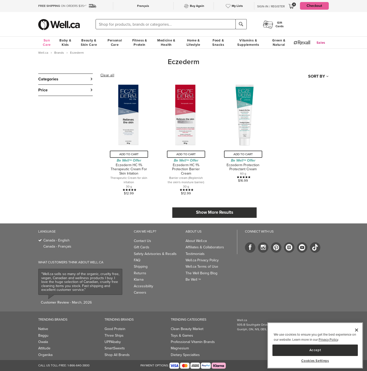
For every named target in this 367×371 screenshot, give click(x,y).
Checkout (314, 5)
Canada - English (56, 240)
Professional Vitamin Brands (193, 342)
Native (43, 329)
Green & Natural (278, 42)
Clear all (107, 75)
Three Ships (114, 335)
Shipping (141, 266)
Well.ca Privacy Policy (202, 260)
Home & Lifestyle (193, 42)
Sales (321, 42)
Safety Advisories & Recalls (155, 253)
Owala (43, 342)
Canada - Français (57, 246)
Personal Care (115, 42)
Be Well (193, 279)
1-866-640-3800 (78, 365)
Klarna (138, 279)
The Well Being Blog (201, 273)
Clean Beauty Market (187, 329)
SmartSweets (114, 348)
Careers (140, 292)
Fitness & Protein (139, 42)
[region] (315, 345)
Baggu (43, 335)
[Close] (356, 330)
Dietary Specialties (185, 355)
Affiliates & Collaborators (205, 247)
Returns (140, 273)
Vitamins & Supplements (248, 42)
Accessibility (143, 286)
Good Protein (114, 329)
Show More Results (214, 212)
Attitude (44, 348)
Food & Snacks (218, 42)
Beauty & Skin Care (89, 42)
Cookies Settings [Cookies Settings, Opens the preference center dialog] (315, 361)
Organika (45, 355)
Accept (315, 350)
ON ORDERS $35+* (62, 6)
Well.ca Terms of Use (202, 266)
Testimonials (195, 253)
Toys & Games (182, 335)
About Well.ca (196, 241)
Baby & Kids (65, 42)
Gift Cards (141, 247)
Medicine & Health (166, 42)
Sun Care (47, 42)
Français (143, 6)
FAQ (137, 260)
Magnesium (180, 348)
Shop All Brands (117, 355)
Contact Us (142, 241)
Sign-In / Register (271, 6)
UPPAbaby (112, 342)
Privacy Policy (328, 339)
